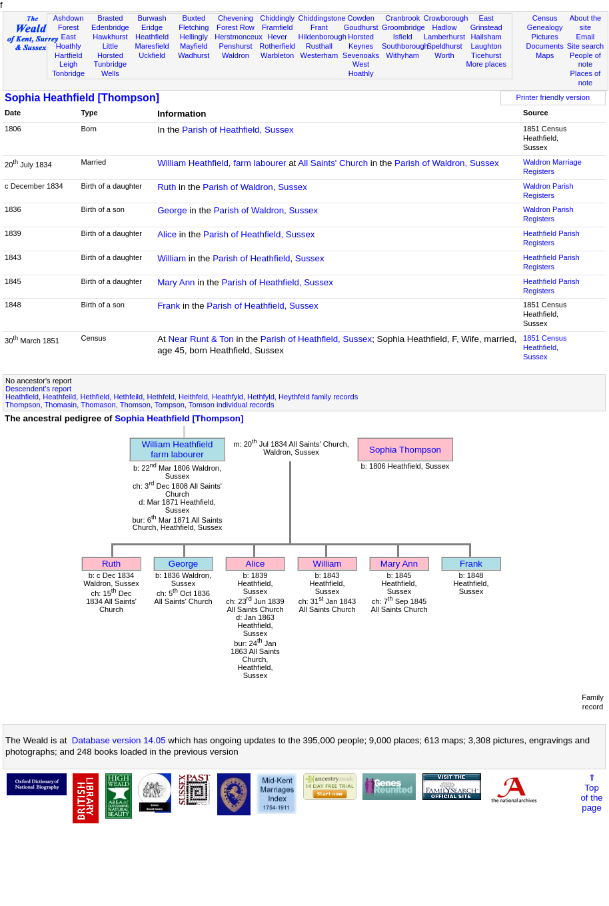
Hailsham (486, 37)
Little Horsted (110, 50)
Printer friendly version (553, 97)
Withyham (402, 55)
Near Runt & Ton (200, 339)
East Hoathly (68, 41)
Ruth (166, 187)
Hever (277, 37)
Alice (167, 234)
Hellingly (194, 37)
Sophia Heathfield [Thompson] (82, 97)
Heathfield (152, 37)
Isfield (402, 37)
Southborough (405, 46)
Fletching (194, 27)
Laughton (486, 46)
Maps (545, 55)
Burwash (151, 18)
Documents (545, 46)
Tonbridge (68, 73)
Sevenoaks (360, 55)
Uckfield (152, 55)
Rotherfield (277, 46)
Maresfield (152, 46)
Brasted (110, 18)
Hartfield (68, 55)
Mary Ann (176, 282)
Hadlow (444, 27)
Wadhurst (193, 55)
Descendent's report (38, 389)
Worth (444, 55)
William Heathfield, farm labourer (221, 163)
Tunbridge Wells (110, 68)
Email (585, 37)
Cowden (360, 18)
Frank (168, 306)
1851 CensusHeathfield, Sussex (544, 347)
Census (545, 18)
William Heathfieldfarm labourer (177, 449)
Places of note (585, 78)
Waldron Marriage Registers (552, 166)
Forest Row (236, 27)
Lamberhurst (444, 37)
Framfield (277, 27)
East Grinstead (486, 22)
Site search (585, 46)
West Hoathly (361, 68)
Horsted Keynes (361, 41)
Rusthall (319, 46)
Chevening (235, 18)
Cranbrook (402, 18)
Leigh (68, 64)
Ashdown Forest (68, 22)
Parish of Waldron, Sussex (446, 163)
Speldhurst (444, 46)
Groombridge (403, 27)
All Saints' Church (333, 163)
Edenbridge (110, 27)
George (172, 210)
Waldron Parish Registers (548, 190)
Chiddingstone (322, 18)
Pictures (545, 37)
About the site (586, 22)
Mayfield (193, 46)
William (171, 258)
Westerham (319, 55)
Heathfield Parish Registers (551, 238)
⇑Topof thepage (591, 793)
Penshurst (235, 46)
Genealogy (545, 27)
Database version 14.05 (119, 740)
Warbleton (277, 55)
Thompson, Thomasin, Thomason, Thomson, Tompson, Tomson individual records (139, 405)
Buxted (193, 18)
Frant (319, 27)
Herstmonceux (239, 37)
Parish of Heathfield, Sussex (237, 130)
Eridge (152, 27)
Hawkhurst (110, 37)
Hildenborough (322, 37)
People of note (585, 60)
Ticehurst (486, 55)
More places (486, 64)
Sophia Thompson (405, 450)
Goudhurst (361, 27)
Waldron (235, 55)
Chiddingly (277, 18)
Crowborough (446, 18)
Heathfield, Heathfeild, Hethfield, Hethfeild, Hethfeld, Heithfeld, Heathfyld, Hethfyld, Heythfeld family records (181, 397)
